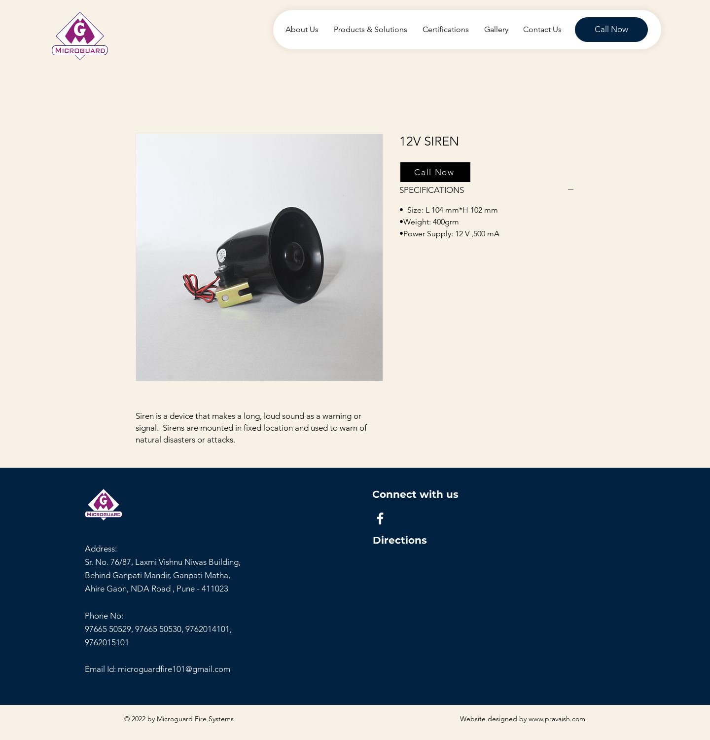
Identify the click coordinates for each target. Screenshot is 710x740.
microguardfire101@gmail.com (174, 669)
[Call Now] (611, 29)
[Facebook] (380, 518)
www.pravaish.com (557, 718)
